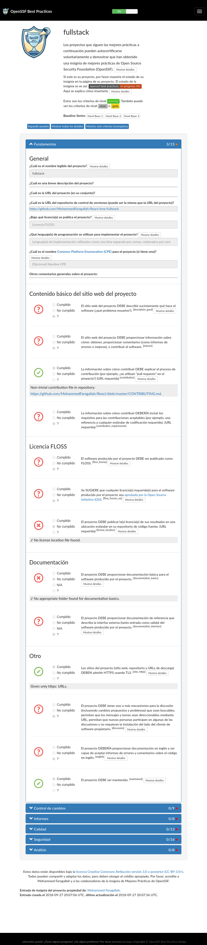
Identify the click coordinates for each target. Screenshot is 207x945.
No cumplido (56, 310)
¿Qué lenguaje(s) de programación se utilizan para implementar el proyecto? (83, 234)
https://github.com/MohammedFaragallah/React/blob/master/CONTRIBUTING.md (95, 394)
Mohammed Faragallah (103, 890)
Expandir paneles (38, 126)
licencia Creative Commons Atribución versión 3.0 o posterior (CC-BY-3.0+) (129, 872)
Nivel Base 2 (113, 116)
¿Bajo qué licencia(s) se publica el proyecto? (60, 217)
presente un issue (122, 941)
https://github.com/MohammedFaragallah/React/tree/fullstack (74, 209)
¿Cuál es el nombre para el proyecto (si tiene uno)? (93, 251)
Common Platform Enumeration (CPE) (84, 251)
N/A (56, 585)
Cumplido (56, 305)
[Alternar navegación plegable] (199, 11)
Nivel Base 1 (95, 116)
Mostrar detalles (125, 69)
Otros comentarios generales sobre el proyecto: (63, 274)
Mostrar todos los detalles (67, 126)
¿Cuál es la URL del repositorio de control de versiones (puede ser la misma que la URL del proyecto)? (101, 203)
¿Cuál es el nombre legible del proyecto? (58, 166)
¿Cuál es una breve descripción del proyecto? (61, 183)
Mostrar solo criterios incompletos (107, 126)
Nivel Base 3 (131, 116)
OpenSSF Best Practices (31, 11)
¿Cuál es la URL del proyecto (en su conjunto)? (62, 193)
